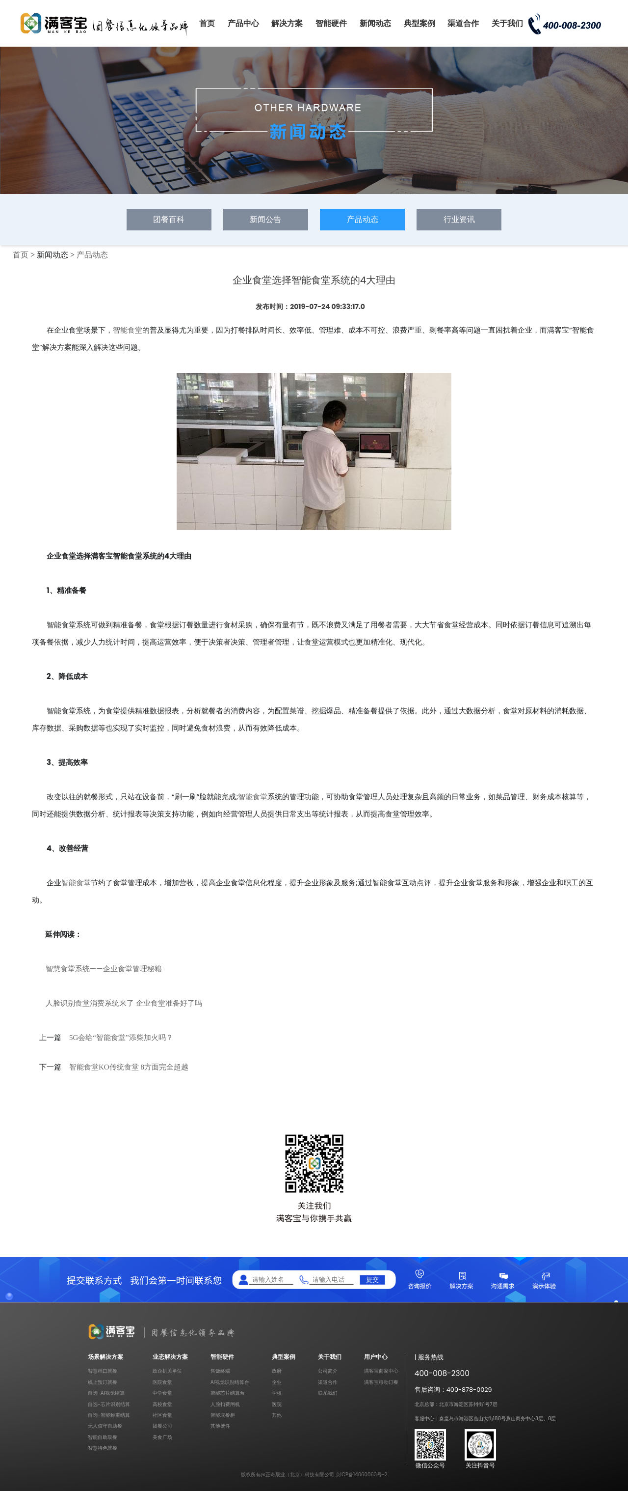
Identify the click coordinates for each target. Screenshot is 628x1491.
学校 (277, 1393)
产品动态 (362, 219)
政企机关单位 (167, 1371)
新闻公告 (265, 219)
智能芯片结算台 (227, 1393)
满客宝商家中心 (381, 1371)
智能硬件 (331, 23)
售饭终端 (220, 1371)
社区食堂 (162, 1415)
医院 (277, 1404)
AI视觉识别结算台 (229, 1382)
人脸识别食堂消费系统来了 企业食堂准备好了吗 (124, 1003)
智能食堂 (127, 330)
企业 (277, 1382)
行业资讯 (459, 219)
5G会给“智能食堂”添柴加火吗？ (121, 1037)
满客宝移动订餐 (381, 1382)
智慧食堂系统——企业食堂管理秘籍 (104, 968)
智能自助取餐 (102, 1437)
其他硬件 (220, 1426)
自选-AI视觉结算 (106, 1393)
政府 (277, 1371)
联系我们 (328, 1393)
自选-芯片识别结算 (109, 1404)
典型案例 (419, 23)
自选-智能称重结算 (109, 1415)
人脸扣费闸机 (225, 1404)
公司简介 (328, 1371)
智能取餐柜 (222, 1415)
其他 (277, 1415)
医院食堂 (162, 1382)
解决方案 (287, 23)
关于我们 (507, 23)
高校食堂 (162, 1404)
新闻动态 (375, 23)
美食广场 (162, 1437)
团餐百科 (168, 219)
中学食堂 (162, 1393)
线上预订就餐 (102, 1382)
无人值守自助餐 (105, 1426)
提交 (372, 1279)
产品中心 (243, 23)
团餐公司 (162, 1426)
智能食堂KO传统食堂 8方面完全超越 (128, 1067)
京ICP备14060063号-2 (362, 1474)
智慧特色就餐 (102, 1448)
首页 (207, 23)
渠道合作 (463, 23)
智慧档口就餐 (102, 1371)
